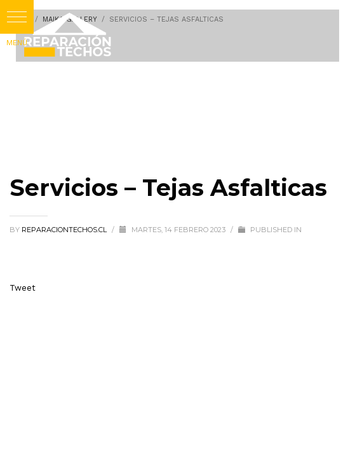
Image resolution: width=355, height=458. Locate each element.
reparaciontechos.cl (65, 229)
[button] (17, 17)
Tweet (23, 288)
